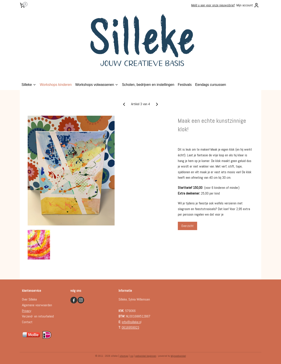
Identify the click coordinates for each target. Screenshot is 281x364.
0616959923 (130, 327)
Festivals (185, 84)
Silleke (29, 84)
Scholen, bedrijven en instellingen (148, 84)
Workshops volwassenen (97, 84)
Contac (26, 322)
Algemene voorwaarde (36, 305)
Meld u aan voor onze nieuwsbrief (213, 5)
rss (131, 355)
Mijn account (247, 5)
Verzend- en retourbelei (37, 316)
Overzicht (187, 225)
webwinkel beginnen (145, 355)
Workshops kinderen (56, 84)
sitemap (124, 355)
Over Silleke (29, 299)
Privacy (26, 310)
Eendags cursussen (210, 84)
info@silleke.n (131, 322)
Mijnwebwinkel (178, 355)
